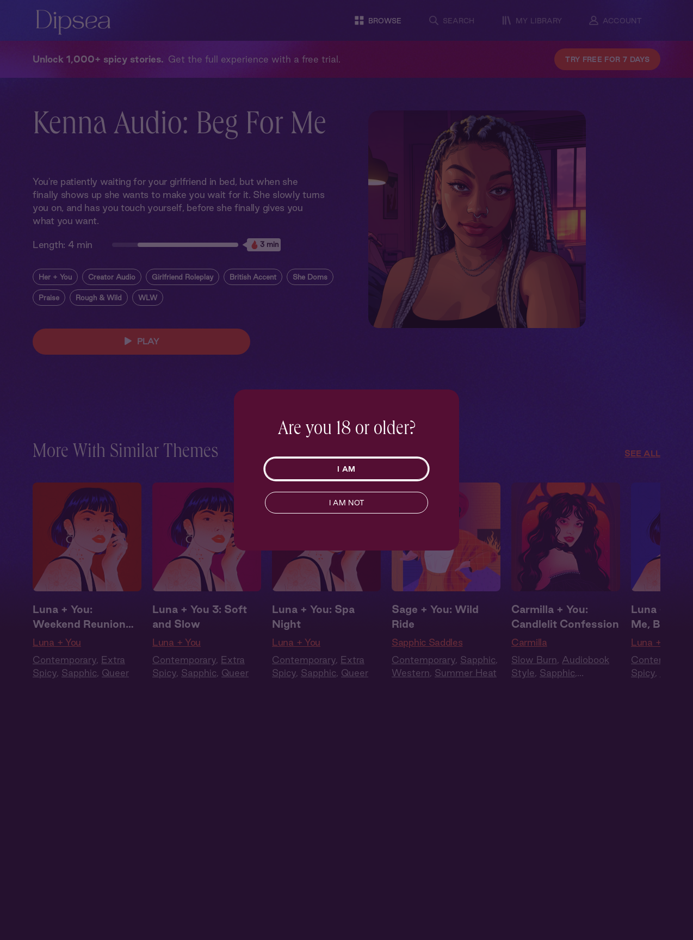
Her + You (55, 277)
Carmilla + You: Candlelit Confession (565, 616)
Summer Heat (466, 672)
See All (642, 453)
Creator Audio (111, 277)
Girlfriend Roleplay (182, 277)
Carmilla (529, 642)
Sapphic (79, 672)
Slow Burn (534, 659)
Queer (115, 672)
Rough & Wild (99, 297)
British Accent (253, 277)
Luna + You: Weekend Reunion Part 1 (79, 617)
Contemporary (64, 659)
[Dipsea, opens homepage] (73, 23)
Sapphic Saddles (427, 642)
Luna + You (57, 642)
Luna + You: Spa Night (313, 616)
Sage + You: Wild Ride (435, 616)
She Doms (310, 277)
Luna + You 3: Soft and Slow (199, 616)
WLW (147, 297)
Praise (49, 297)
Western (411, 672)
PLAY (141, 342)
